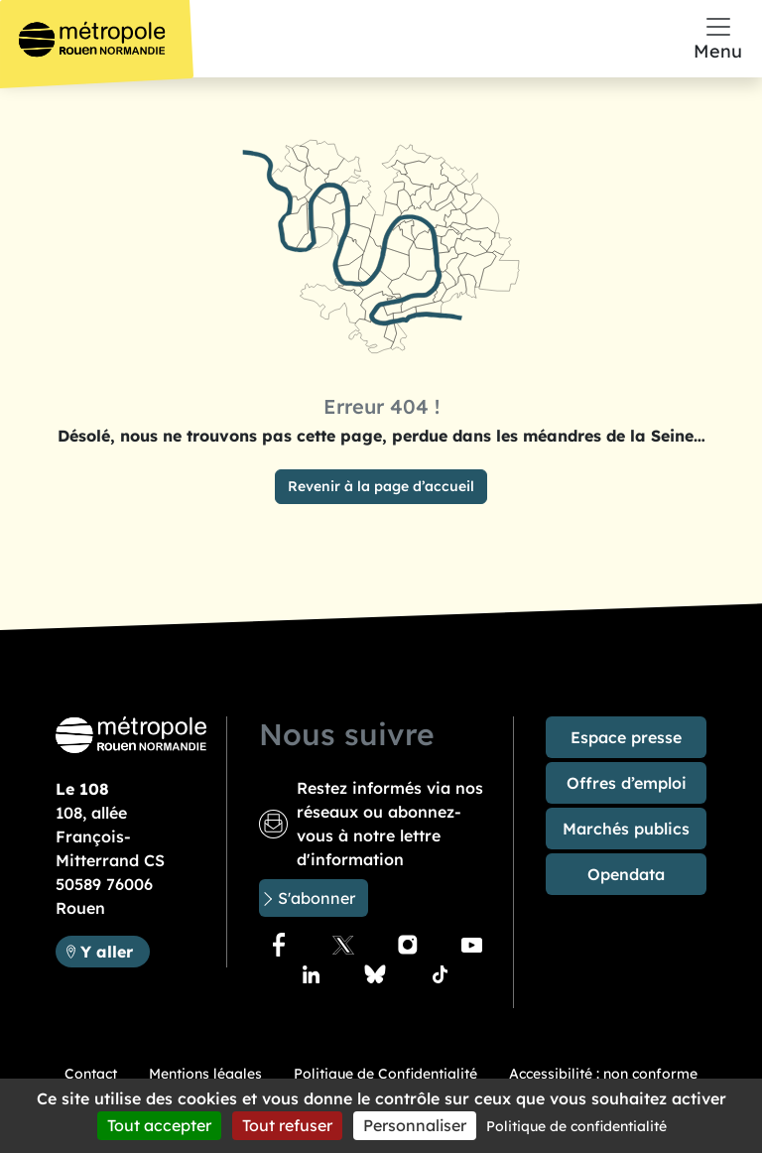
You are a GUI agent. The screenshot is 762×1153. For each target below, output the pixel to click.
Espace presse (626, 737)
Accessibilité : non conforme (603, 1074)
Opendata (626, 874)
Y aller (106, 951)
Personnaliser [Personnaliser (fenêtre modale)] (414, 1125)
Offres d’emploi (627, 783)
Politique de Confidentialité (385, 1074)
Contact (90, 1074)
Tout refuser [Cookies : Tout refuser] (287, 1125)
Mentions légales (205, 1074)
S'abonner (316, 898)
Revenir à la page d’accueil (381, 486)
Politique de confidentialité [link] (576, 1126)
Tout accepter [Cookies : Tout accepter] (159, 1125)
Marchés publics (626, 828)
